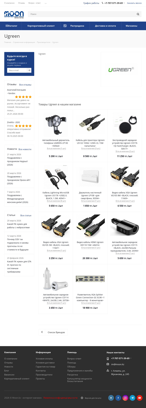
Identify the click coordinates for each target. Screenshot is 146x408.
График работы (91, 3)
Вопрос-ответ (74, 358)
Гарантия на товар (45, 366)
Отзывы (8, 362)
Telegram (132, 398)
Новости (8, 366)
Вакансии (9, 374)
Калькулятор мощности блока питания (79, 380)
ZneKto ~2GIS (13, 122)
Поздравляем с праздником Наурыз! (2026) (17, 161)
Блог (6, 370)
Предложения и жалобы (80, 370)
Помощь (71, 362)
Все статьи (25, 215)
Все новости (25, 149)
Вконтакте (111, 398)
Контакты (41, 370)
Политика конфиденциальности (60, 397)
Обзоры (71, 366)
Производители (44, 374)
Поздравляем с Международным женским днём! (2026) (17, 198)
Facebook (118, 398)
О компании (10, 358)
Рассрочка (72, 374)
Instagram (125, 398)
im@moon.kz (117, 364)
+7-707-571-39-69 (120, 358)
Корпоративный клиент (16, 378)
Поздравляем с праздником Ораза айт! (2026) (18, 180)
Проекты (40, 378)
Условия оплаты (44, 358)
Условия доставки (45, 362)
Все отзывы (25, 84)
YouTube (139, 398)
